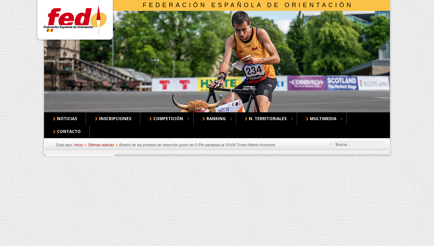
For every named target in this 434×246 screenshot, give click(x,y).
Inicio (78, 145)
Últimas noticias (101, 145)
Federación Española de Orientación (248, 5)
